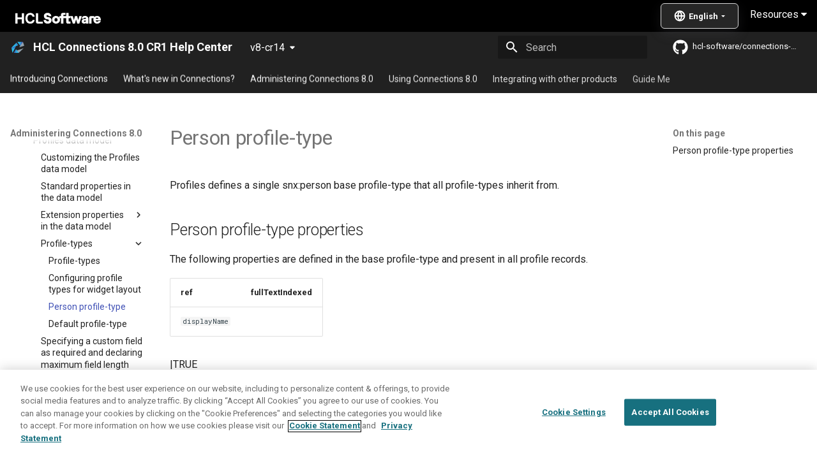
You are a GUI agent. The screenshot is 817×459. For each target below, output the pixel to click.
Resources (778, 14)
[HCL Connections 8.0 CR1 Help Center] (18, 47)
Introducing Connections (59, 78)
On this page (699, 133)
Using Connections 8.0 (433, 78)
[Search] (572, 47)
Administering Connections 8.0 (311, 78)
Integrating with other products (555, 78)
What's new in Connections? (179, 78)
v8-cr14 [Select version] (267, 47)
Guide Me (651, 78)
